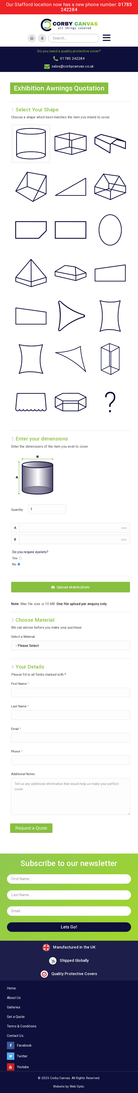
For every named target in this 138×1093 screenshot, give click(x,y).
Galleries (13, 1007)
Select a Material (70, 642)
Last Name (70, 712)
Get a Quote (16, 1017)
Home (11, 988)
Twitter (17, 1056)
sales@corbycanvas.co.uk (73, 66)
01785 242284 (72, 58)
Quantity (38, 509)
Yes (17, 558)
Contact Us (15, 1036)
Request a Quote (31, 828)
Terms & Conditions (22, 1026)
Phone (70, 757)
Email (70, 734)
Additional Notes (70, 793)
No (16, 564)
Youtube (18, 1067)
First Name (70, 689)
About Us (14, 998)
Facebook (19, 1045)
